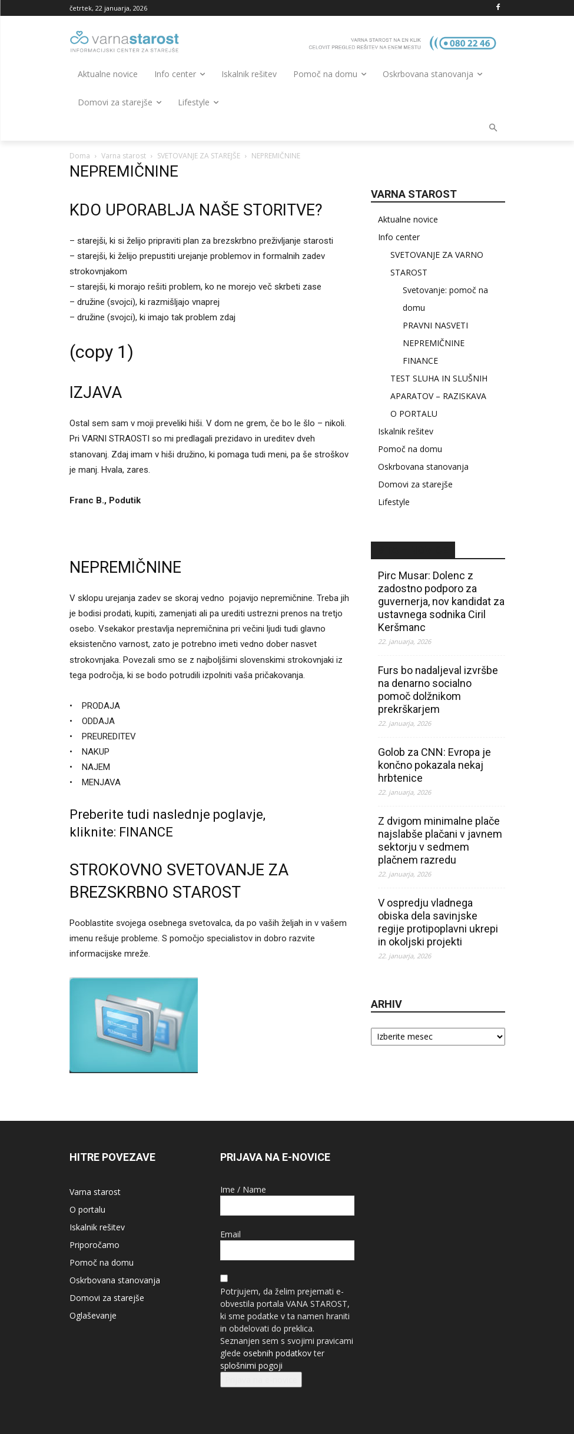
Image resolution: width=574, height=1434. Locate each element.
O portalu (87, 1209)
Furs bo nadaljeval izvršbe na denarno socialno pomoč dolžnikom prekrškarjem (438, 689)
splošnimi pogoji (251, 1365)
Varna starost (123, 156)
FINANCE (146, 832)
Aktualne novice (408, 219)
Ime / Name (243, 1189)
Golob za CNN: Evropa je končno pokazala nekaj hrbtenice (434, 765)
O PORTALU (413, 413)
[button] (493, 129)
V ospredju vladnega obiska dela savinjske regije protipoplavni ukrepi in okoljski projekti (438, 922)
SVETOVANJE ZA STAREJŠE (198, 156)
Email (230, 1234)
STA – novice (413, 550)
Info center (399, 237)
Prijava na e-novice (261, 1379)
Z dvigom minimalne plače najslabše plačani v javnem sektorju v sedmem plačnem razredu (440, 840)
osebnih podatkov (277, 1353)
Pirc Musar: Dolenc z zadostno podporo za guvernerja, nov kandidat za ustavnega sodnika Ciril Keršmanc (441, 601)
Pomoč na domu (410, 448)
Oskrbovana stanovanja (423, 466)
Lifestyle (394, 501)
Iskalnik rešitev (405, 431)
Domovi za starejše (415, 484)
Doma (79, 156)
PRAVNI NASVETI (435, 325)
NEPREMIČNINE (433, 342)
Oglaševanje (93, 1315)
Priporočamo (94, 1244)
